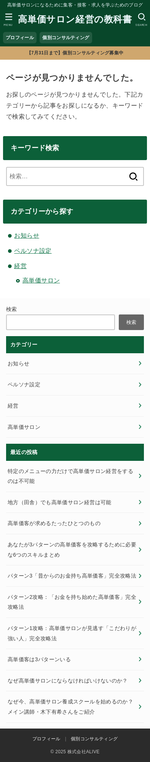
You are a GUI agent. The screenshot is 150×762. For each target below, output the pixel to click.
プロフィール (20, 37)
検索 (11, 309)
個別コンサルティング (65, 37)
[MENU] (8, 19)
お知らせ (26, 235)
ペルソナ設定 (32, 251)
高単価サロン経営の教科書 (75, 19)
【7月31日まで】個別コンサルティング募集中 (75, 53)
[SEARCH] (141, 19)
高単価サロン (41, 280)
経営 (20, 266)
